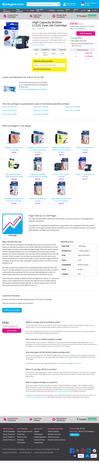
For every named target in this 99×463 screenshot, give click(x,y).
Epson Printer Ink (9, 437)
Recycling (60, 10)
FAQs (33, 29)
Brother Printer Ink (9, 440)
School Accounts (53, 437)
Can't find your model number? (42, 69)
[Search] (58, 4)
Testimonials (38, 434)
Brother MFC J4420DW (9, 110)
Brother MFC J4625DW (41, 107)
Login (73, 5)
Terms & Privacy (39, 440)
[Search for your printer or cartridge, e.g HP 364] (42, 4)
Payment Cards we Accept (56, 440)
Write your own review (12, 310)
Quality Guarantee (40, 437)
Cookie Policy (38, 443)
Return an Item (22, 437)
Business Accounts (54, 434)
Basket (87, 3)
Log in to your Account (24, 431)
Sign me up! (74, 434)
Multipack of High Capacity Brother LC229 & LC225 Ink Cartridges (61, 150)
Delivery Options (53, 431)
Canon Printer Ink (9, 434)
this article (77, 363)
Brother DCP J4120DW (9, 107)
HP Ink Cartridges (9, 431)
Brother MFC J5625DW (72, 107)
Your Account (71, 3)
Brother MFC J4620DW (9, 114)
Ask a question (11, 330)
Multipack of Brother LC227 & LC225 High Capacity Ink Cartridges (38, 150)
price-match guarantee (62, 391)
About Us (67, 10)
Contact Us (75, 10)
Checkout (93, 3)
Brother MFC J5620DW (41, 114)
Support (36, 431)
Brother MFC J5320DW (41, 110)
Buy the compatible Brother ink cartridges (33, 89)
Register (69, 5)
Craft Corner (21, 443)
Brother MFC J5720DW (72, 110)
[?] (89, 251)
